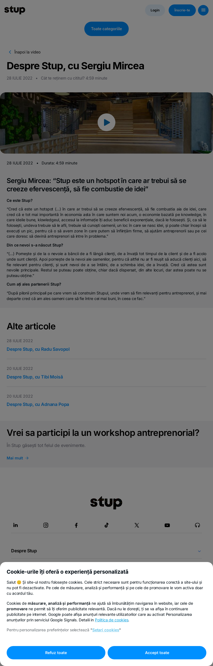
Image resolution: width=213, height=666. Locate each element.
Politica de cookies (111, 619)
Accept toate (157, 652)
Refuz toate (56, 652)
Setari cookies (105, 629)
